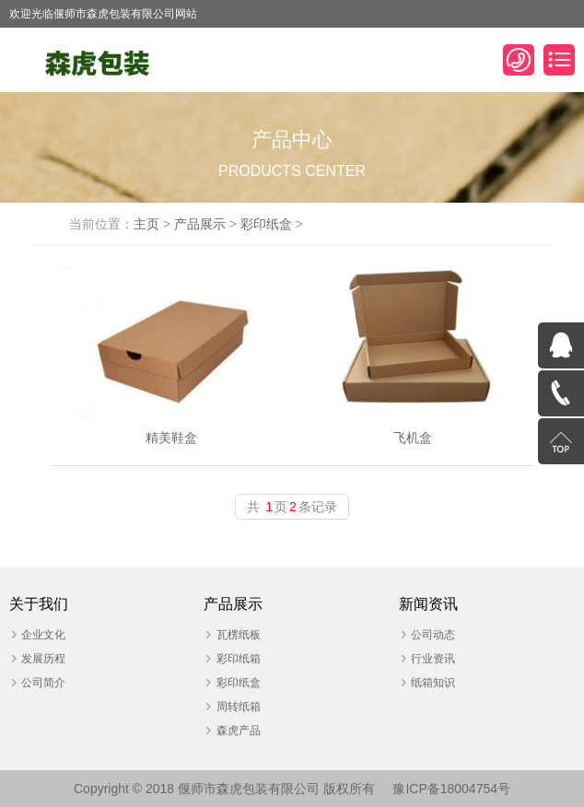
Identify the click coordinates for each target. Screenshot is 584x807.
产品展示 (200, 223)
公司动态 (433, 634)
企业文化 (43, 634)
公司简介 (43, 682)
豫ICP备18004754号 (451, 788)
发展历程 (43, 658)
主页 (146, 223)
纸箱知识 (433, 682)
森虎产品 (238, 730)
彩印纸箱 (238, 658)
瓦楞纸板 (238, 634)
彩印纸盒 (266, 223)
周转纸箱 (238, 706)
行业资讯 (433, 658)
